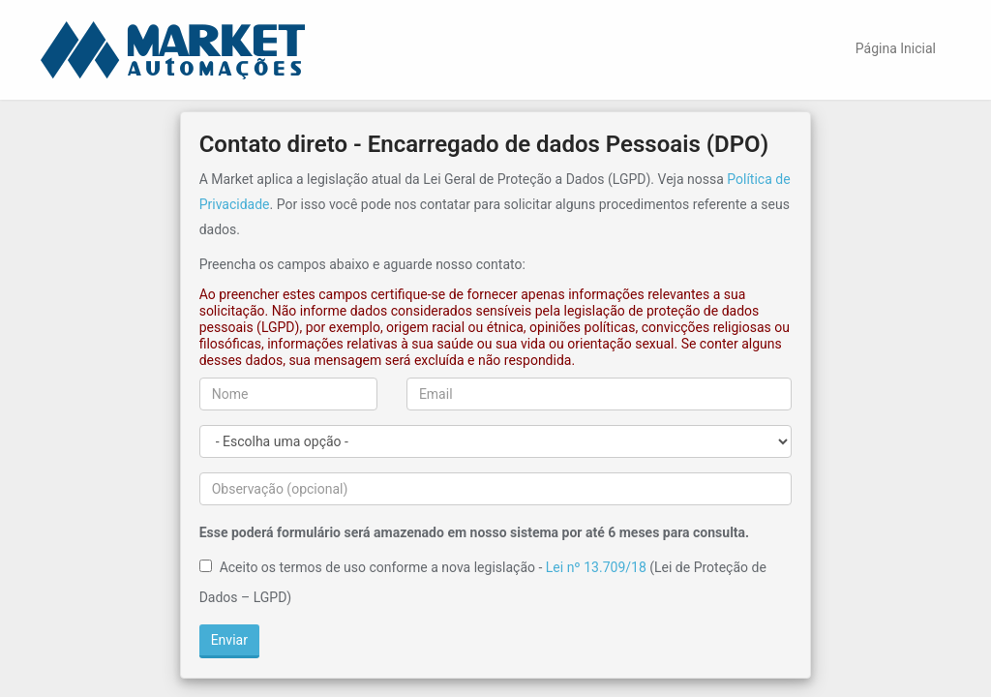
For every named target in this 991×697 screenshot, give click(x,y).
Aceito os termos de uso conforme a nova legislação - (381, 567)
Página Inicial (896, 48)
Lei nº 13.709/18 (595, 567)
